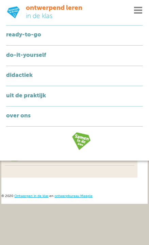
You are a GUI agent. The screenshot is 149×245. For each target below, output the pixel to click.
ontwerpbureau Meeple (73, 196)
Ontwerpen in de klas (31, 196)
